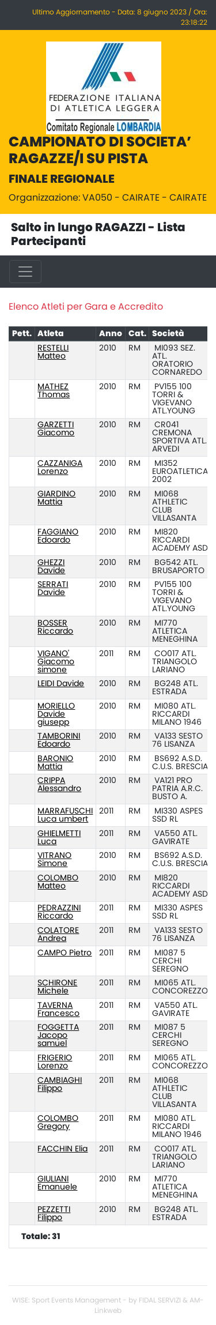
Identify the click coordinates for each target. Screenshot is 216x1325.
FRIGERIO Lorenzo (54, 1062)
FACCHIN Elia (62, 1149)
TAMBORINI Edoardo (58, 740)
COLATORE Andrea (58, 935)
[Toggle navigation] (25, 271)
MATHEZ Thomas (53, 391)
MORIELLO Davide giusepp (56, 714)
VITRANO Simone (54, 860)
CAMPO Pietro (64, 953)
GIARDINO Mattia (56, 498)
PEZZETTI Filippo (53, 1214)
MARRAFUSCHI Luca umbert (65, 815)
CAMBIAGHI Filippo (59, 1084)
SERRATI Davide (52, 589)
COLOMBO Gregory (57, 1123)
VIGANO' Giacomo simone (55, 662)
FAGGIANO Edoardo (57, 536)
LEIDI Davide (60, 684)
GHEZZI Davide (51, 567)
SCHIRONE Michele (57, 987)
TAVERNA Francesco (58, 1010)
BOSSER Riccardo (55, 627)
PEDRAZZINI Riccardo (59, 912)
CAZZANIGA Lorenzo (59, 468)
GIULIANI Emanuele (57, 1183)
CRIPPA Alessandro (59, 785)
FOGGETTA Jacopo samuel (58, 1035)
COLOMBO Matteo (57, 882)
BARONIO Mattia (55, 763)
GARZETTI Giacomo (55, 429)
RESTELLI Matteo (53, 352)
